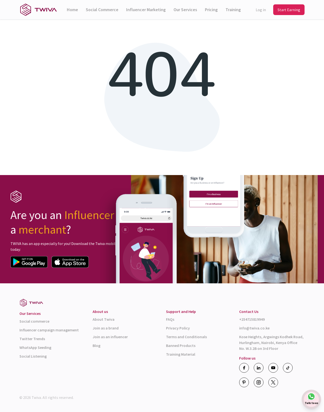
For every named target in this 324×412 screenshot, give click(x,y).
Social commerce (34, 321)
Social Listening (33, 356)
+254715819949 (252, 319)
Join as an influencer (110, 336)
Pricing (211, 9)
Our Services (185, 9)
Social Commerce (102, 9)
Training (233, 9)
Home (72, 9)
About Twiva (103, 319)
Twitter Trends (32, 338)
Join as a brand (106, 328)
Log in (261, 9)
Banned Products (180, 345)
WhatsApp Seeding (35, 347)
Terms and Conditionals (186, 336)
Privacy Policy (178, 328)
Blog (96, 345)
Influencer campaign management (49, 330)
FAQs (170, 319)
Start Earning (289, 9)
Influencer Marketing (146, 9)
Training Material (180, 354)
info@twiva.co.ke (254, 328)
